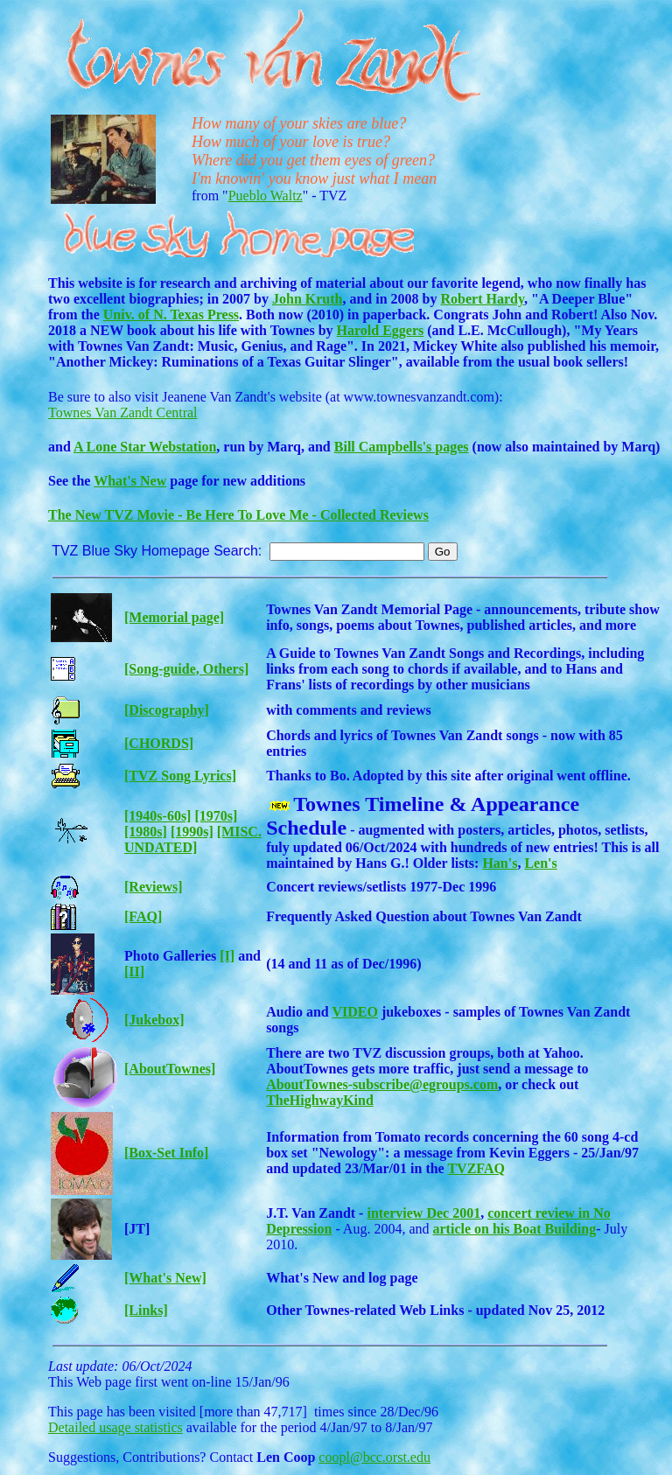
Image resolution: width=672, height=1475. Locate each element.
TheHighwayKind (320, 1100)
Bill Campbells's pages (401, 446)
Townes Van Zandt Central (123, 412)
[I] (227, 955)
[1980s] (145, 831)
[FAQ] (143, 916)
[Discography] (166, 710)
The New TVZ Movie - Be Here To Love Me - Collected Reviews (238, 514)
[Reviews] (153, 886)
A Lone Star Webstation (145, 446)
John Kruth (307, 298)
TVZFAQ (475, 1168)
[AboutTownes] (169, 1068)
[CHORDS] (158, 743)
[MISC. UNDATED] (193, 839)
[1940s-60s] (157, 815)
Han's (499, 863)
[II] (134, 971)
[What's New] (165, 1277)
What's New (130, 480)
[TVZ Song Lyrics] (180, 775)
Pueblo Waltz (265, 195)
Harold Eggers (380, 330)
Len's (540, 863)
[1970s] (215, 815)
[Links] (146, 1310)
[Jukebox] (154, 1019)
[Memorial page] (174, 617)
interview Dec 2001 (423, 1213)
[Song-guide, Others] (186, 668)
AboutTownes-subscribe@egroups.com (382, 1084)
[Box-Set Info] (166, 1152)
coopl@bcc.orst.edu (374, 1457)
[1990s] (192, 831)
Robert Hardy (483, 298)
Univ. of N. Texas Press (171, 314)
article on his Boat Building (515, 1228)
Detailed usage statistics (115, 1427)
